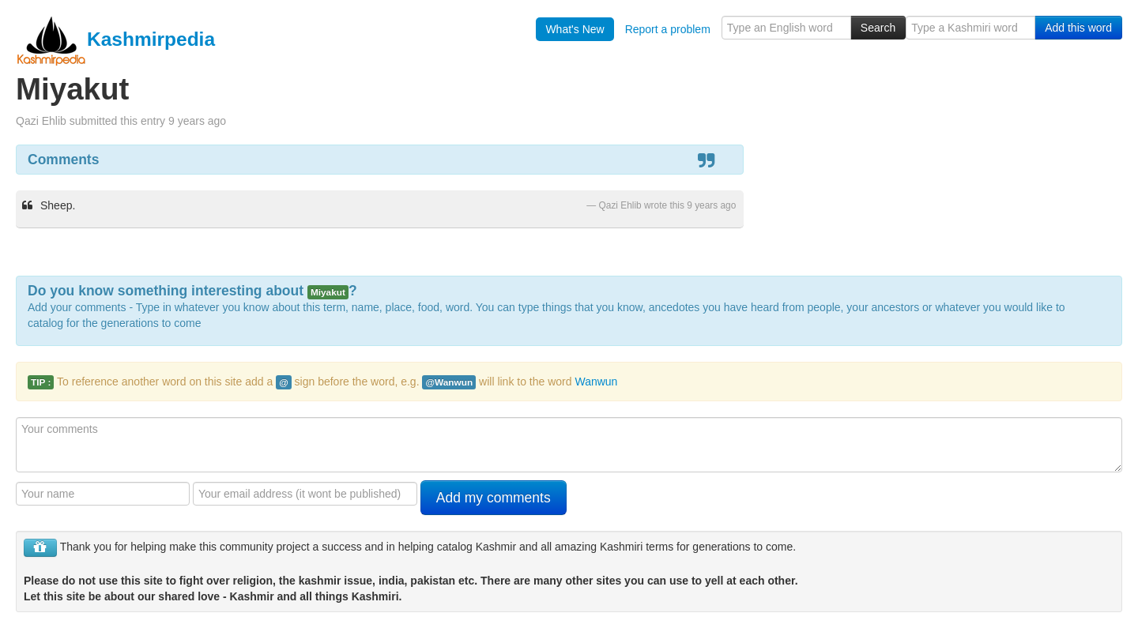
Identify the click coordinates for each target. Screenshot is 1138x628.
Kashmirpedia (115, 39)
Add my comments (493, 498)
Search (878, 27)
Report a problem (667, 29)
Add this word (1078, 27)
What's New (574, 29)
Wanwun (596, 381)
